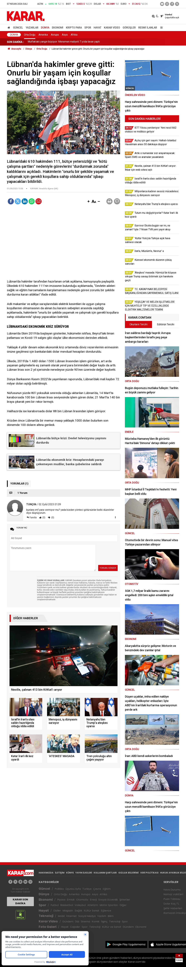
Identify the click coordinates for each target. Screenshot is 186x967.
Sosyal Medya (87, 916)
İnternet (71, 916)
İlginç (104, 921)
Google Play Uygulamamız (129, 944)
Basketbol (66, 905)
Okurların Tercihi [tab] (138, 324)
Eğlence (106, 910)
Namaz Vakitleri (173, 894)
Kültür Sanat (91, 910)
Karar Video (112, 27)
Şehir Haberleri (172, 908)
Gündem (67, 921)
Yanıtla (33, 517)
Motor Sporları (109, 905)
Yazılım (101, 916)
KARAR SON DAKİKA (20, 901)
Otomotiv (82, 899)
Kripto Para (74, 27)
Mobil (61, 916)
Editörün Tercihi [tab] (165, 324)
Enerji (93, 899)
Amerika (43, 34)
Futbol (55, 905)
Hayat (97, 27)
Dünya (45, 27)
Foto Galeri (47, 927)
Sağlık (78, 910)
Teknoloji (46, 916)
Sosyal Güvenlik (108, 899)
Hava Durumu (172, 890)
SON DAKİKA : (15, 41)
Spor (87, 27)
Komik (95, 921)
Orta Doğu (29, 34)
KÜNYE (70, 872)
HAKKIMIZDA (46, 872)
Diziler (57, 910)
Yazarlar (32, 27)
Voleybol (80, 905)
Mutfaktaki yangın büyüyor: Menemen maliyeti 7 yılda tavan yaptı (64, 41)
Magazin (68, 910)
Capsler (75, 927)
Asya (65, 34)
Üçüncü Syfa (73, 889)
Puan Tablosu (171, 899)
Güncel (18, 27)
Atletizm (92, 905)
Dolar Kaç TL (171, 904)
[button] (88, 202)
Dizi (77, 921)
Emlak (71, 899)
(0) (43, 517)
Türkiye (87, 889)
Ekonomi (57, 27)
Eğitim (107, 889)
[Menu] (160, 27)
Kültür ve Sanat (111, 927)
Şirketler (124, 899)
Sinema (85, 921)
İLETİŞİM (59, 872)
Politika (59, 889)
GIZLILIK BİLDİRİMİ (128, 872)
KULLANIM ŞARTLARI (105, 872)
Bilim (110, 916)
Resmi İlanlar (147, 27)
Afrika (74, 34)
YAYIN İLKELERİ (83, 872)
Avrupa (55, 34)
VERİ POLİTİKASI (149, 872)
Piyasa (61, 899)
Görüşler (129, 27)
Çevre (97, 889)
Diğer (123, 905)
